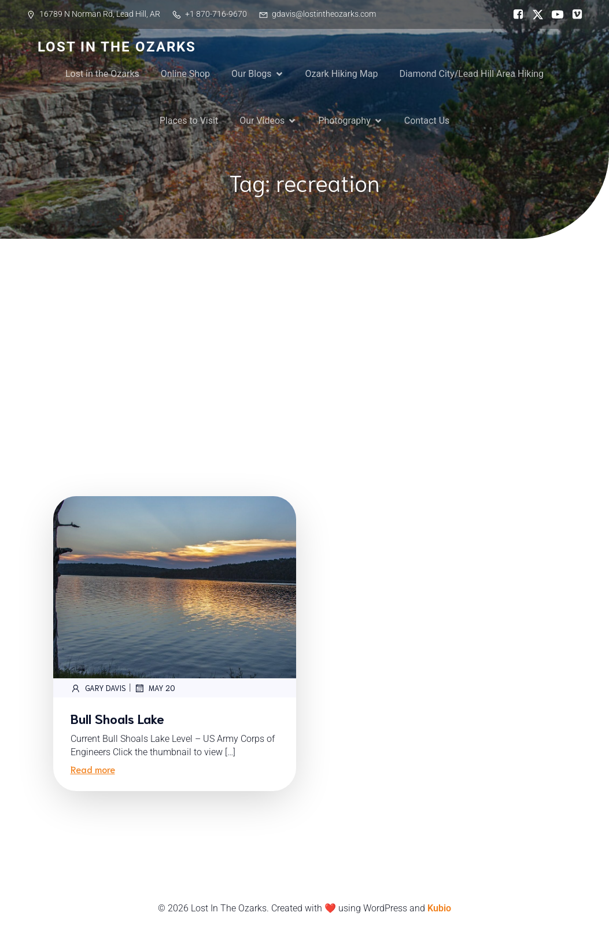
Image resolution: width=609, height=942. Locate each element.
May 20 (154, 688)
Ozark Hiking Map (341, 73)
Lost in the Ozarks (102, 73)
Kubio (439, 908)
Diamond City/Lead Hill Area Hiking (471, 73)
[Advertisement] (304, 326)
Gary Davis (98, 688)
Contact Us (427, 120)
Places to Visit (189, 120)
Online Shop (185, 73)
